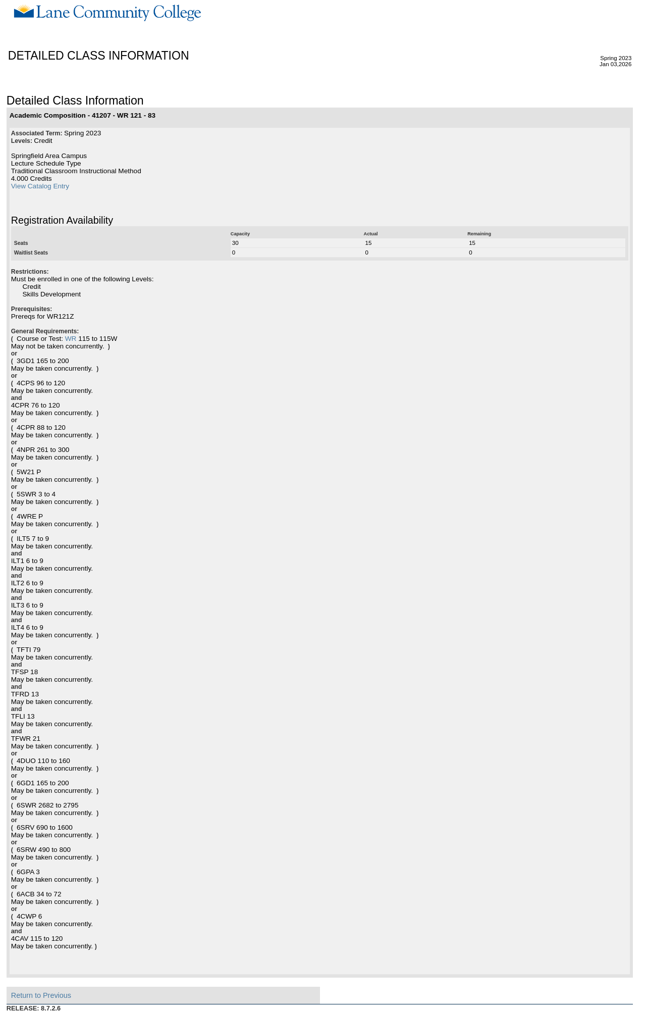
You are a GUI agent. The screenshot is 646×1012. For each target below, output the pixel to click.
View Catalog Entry (40, 186)
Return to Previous (41, 995)
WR (71, 338)
